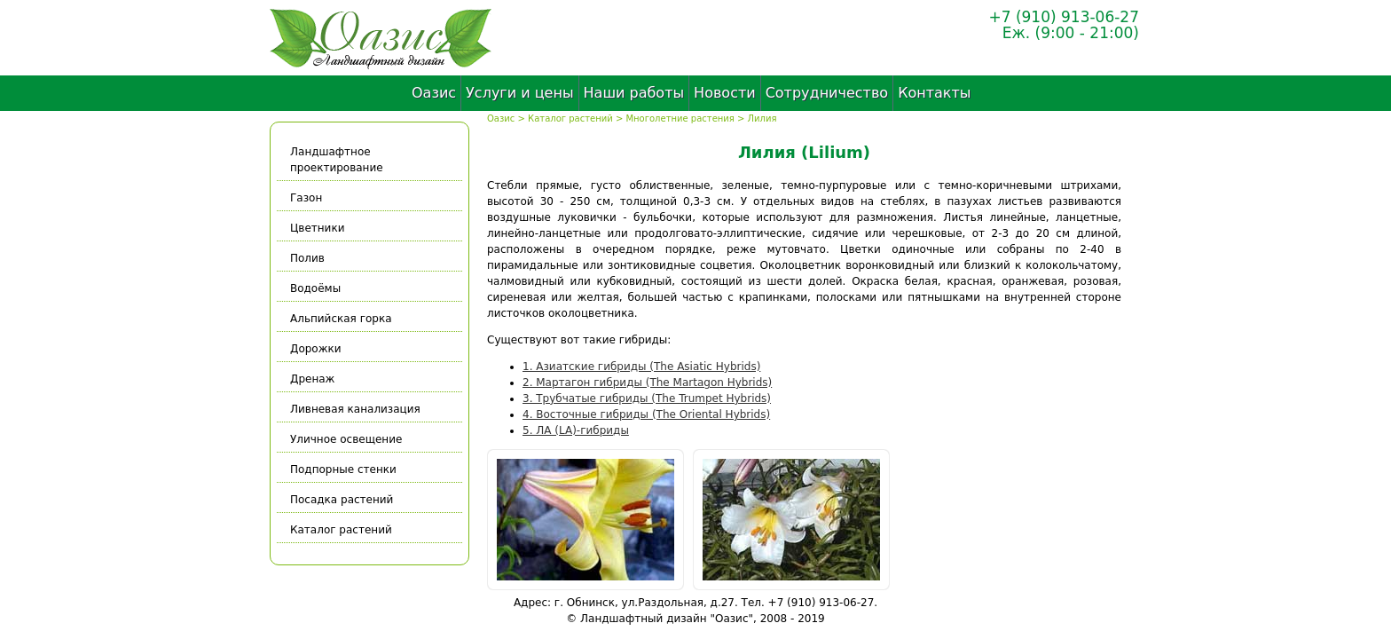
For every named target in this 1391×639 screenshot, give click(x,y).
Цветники (317, 228)
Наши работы (634, 92)
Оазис (434, 92)
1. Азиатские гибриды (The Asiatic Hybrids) (641, 366)
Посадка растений (341, 499)
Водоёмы (315, 288)
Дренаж (312, 379)
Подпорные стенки (343, 469)
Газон (306, 198)
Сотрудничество (827, 92)
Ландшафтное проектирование (336, 160)
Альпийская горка (341, 318)
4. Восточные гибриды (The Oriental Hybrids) (646, 414)
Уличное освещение (346, 439)
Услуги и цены (519, 92)
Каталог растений (570, 118)
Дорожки (316, 349)
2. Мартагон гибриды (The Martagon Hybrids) (647, 382)
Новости (725, 92)
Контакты (934, 92)
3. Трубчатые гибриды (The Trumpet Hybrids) (647, 398)
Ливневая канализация (355, 409)
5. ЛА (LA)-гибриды (576, 430)
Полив (307, 258)
